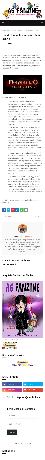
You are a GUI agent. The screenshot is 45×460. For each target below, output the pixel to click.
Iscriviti (12, 432)
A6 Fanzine (7, 43)
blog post (35, 200)
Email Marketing (18, 443)
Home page (6, 30)
